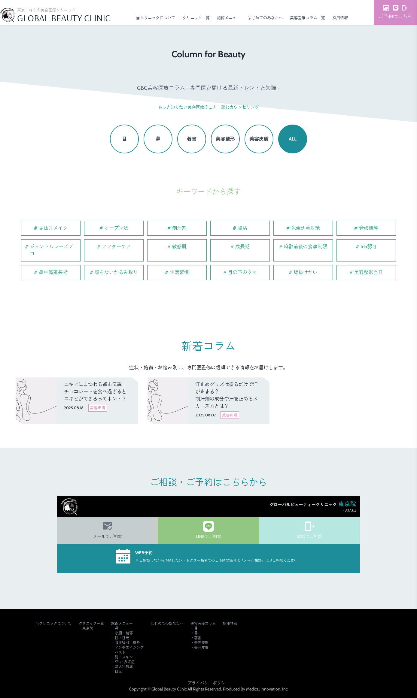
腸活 (242, 228)
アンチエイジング (129, 647)
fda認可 (369, 246)
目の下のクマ (242, 272)
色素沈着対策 (305, 228)
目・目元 (122, 638)
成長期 (242, 246)
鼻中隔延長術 (53, 272)
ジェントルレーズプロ (51, 250)
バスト (120, 652)
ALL (293, 139)
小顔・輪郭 (124, 633)
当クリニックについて (155, 17)
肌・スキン (124, 657)
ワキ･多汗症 (125, 662)
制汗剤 (179, 228)
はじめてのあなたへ (265, 17)
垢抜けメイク (53, 228)
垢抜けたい (306, 272)
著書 (191, 139)
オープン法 (116, 228)
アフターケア (116, 246)
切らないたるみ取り (116, 272)
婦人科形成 (124, 666)
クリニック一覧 (196, 17)
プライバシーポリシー (208, 683)
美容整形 (225, 139)
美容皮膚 (259, 139)
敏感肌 (179, 246)
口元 (118, 671)
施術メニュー (228, 17)
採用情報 (340, 17)
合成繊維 (368, 228)
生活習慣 (179, 272)
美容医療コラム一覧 (307, 17)
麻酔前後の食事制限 (305, 246)
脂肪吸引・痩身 (127, 642)
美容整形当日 (368, 272)
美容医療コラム (203, 623)
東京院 (87, 628)
